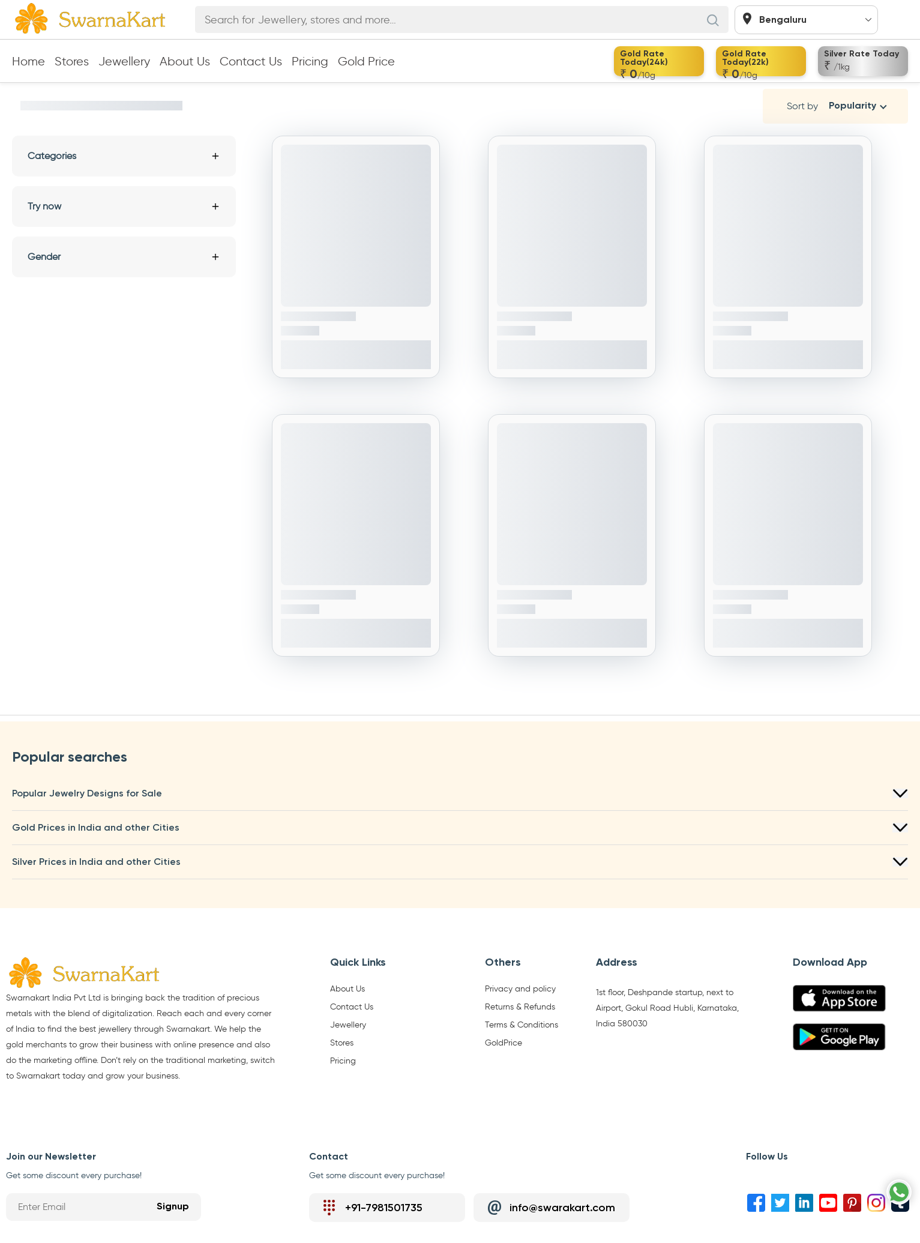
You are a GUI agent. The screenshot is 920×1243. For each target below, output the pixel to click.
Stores (72, 61)
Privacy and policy (520, 989)
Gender (124, 256)
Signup (173, 1207)
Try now (124, 206)
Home (28, 61)
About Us (185, 61)
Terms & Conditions (521, 1025)
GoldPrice (503, 1043)
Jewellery (124, 61)
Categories (124, 155)
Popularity (852, 106)
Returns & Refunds (520, 1007)
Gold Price (366, 61)
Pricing (310, 61)
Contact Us (251, 61)
